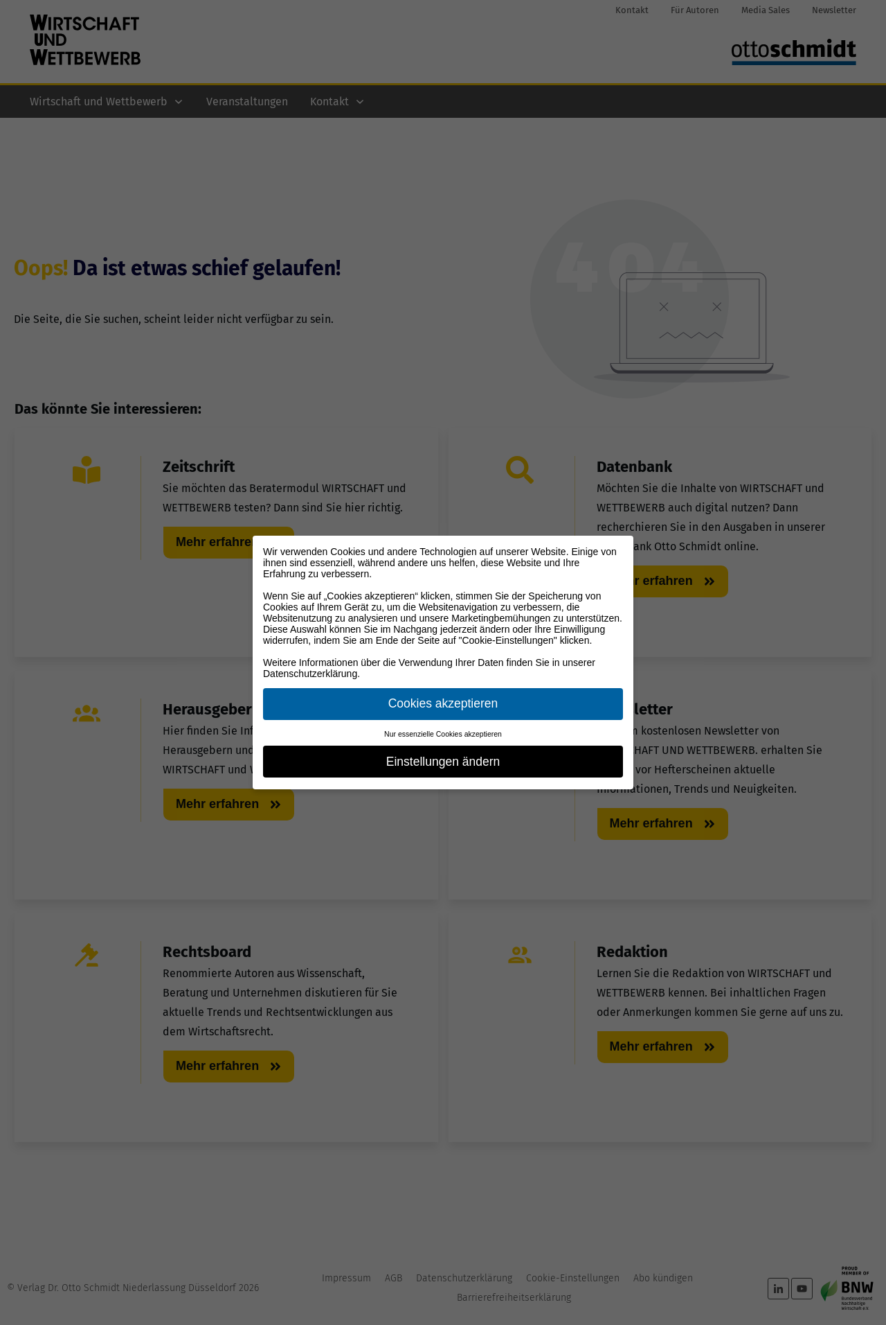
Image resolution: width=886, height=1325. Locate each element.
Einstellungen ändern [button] (443, 762)
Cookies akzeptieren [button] (443, 703)
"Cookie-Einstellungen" (508, 640)
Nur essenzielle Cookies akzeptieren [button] (443, 734)
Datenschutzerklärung (310, 673)
